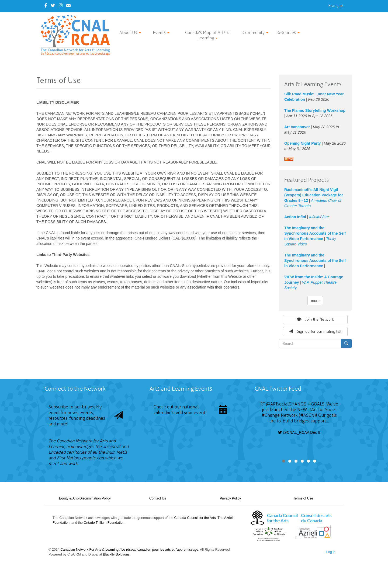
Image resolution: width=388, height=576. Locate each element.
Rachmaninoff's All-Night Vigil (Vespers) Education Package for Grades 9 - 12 (313, 195)
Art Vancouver (297, 127)
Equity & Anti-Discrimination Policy (85, 498)
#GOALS (316, 404)
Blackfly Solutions (116, 554)
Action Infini (295, 217)
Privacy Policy (230, 498)
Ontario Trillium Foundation (104, 523)
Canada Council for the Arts (195, 518)
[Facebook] (45, 5)
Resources (288, 32)
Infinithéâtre (319, 217)
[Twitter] (53, 5)
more (315, 301)
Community (255, 32)
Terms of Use (303, 498)
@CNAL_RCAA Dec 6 (299, 432)
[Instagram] (61, 5)
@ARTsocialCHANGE (286, 404)
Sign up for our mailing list (315, 331)
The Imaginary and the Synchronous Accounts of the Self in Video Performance (315, 233)
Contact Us (157, 498)
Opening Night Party (302, 143)
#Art (312, 409)
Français (336, 5)
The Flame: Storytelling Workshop (314, 110)
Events (161, 32)
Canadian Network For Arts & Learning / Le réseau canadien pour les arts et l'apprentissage (129, 549)
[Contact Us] (68, 5)
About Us (130, 32)
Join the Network (315, 319)
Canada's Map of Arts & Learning (207, 35)
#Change (270, 415)
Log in (330, 552)
